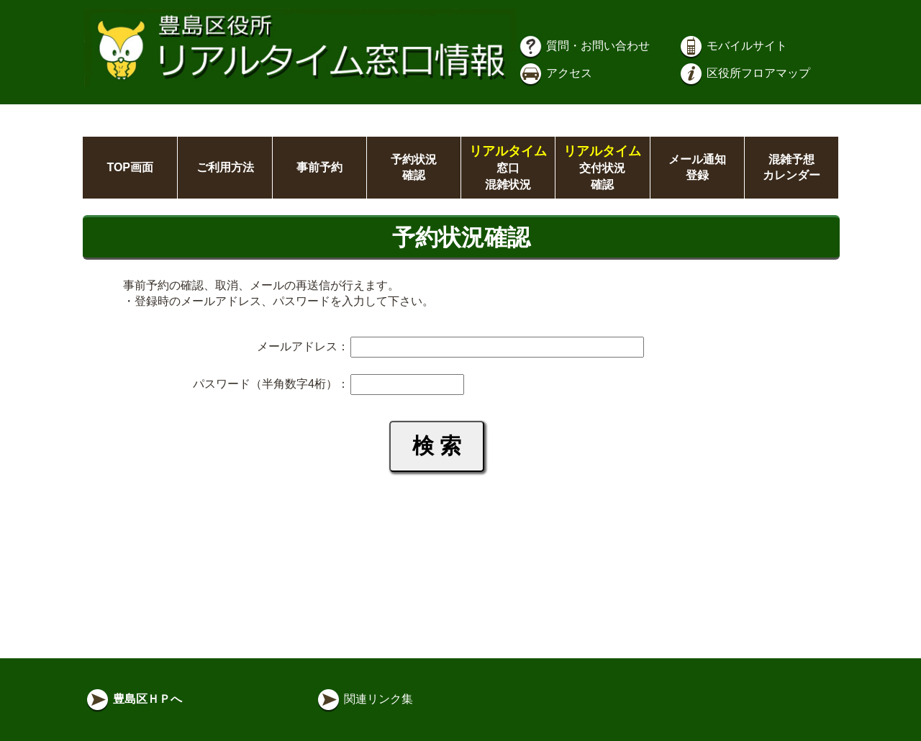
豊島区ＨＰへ (133, 699)
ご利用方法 (225, 167)
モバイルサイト (732, 46)
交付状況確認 (602, 168)
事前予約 (319, 167)
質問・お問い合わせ (583, 46)
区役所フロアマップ (744, 73)
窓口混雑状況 (508, 168)
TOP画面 (129, 167)
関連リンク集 (364, 699)
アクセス (554, 73)
